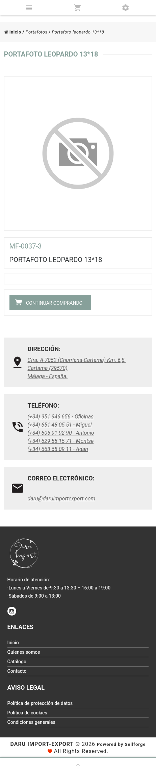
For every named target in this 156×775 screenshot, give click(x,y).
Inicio (12, 32)
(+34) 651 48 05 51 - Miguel (60, 425)
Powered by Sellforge (121, 744)
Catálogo (16, 661)
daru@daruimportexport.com (62, 498)
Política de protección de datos (40, 703)
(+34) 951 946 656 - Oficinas (61, 416)
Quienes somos (23, 652)
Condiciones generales (31, 722)
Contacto (17, 671)
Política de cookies (27, 712)
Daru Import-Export (42, 744)
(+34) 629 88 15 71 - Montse (61, 441)
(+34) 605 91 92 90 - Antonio (61, 433)
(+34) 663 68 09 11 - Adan (58, 449)
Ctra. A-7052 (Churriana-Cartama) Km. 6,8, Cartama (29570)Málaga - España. (77, 368)
